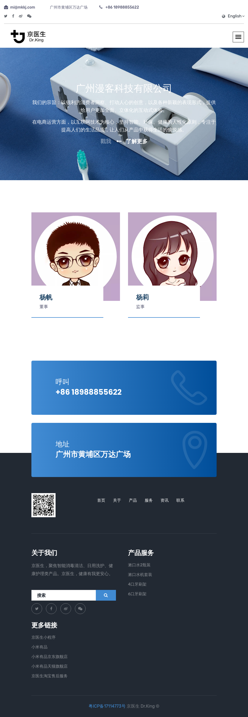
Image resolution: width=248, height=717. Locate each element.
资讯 (165, 500)
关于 (117, 500)
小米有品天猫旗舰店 (49, 666)
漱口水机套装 (140, 574)
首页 (101, 500)
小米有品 (39, 647)
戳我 (105, 141)
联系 (180, 500)
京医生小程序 (43, 637)
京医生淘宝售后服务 (49, 676)
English (236, 16)
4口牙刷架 (137, 584)
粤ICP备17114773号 (108, 706)
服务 (149, 500)
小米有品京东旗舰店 (49, 656)
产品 (133, 500)
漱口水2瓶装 (139, 565)
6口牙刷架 (137, 594)
